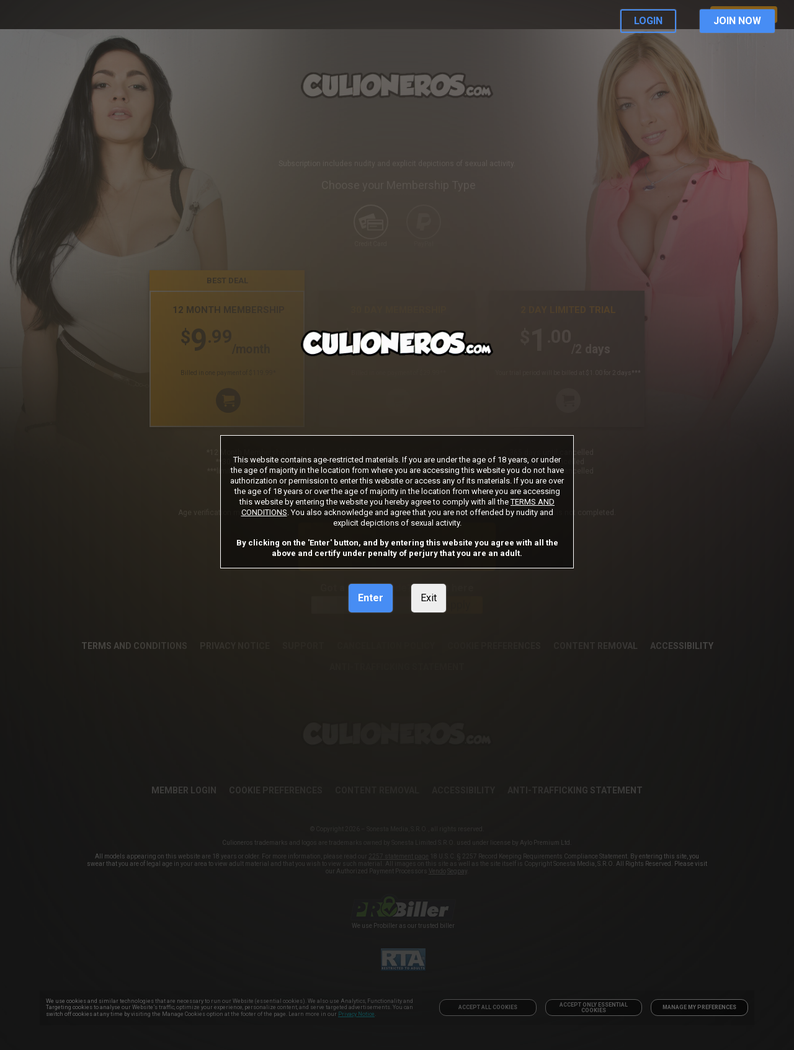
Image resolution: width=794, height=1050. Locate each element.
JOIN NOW (737, 21)
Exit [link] (429, 598)
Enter (370, 598)
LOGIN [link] (648, 21)
